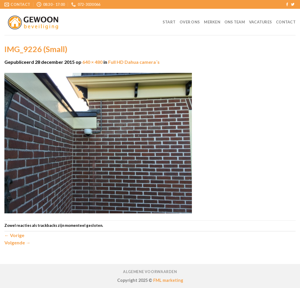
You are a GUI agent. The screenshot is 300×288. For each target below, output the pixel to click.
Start (169, 22)
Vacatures (260, 22)
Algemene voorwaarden (150, 272)
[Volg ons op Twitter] (292, 5)
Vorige (14, 235)
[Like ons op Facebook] (287, 5)
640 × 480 (92, 62)
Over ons (190, 22)
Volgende (17, 242)
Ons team (234, 22)
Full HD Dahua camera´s (134, 62)
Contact (286, 22)
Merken (212, 22)
